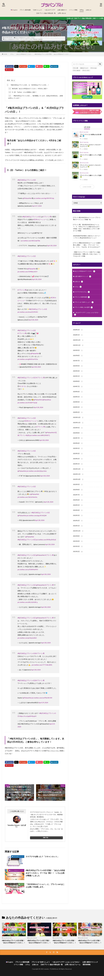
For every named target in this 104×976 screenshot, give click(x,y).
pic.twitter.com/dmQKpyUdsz (37, 471)
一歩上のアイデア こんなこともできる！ (86, 314)
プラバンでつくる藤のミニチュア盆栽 (90, 155)
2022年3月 (78, 515)
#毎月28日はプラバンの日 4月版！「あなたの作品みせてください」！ (53, 54)
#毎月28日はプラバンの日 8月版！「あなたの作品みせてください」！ (13, 942)
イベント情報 (73, 10)
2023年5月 (78, 448)
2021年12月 (78, 531)
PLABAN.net (54, 969)
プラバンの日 (28, 39)
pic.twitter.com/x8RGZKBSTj (40, 435)
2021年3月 (78, 546)
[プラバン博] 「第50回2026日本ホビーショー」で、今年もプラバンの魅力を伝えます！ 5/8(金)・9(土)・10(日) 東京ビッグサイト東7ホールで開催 (86, 228)
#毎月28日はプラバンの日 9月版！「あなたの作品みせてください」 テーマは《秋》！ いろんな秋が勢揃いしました (45, 873)
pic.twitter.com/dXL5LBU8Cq (27, 602)
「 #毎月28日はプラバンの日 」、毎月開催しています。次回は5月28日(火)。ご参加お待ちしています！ (35, 96)
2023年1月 (78, 464)
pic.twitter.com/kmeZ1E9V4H (28, 312)
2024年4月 (78, 402)
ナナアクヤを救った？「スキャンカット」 (42, 856)
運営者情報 (86, 964)
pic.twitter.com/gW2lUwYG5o (28, 359)
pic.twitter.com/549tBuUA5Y (27, 271)
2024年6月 (78, 392)
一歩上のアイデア (49, 10)
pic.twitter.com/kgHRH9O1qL (44, 198)
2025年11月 (78, 345)
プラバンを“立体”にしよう (84, 302)
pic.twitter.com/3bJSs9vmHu (27, 497)
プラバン (22, 39)
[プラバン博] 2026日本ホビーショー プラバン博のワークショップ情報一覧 (87, 218)
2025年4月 (78, 366)
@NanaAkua (46, 400)
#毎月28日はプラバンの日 (27, 180)
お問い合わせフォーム (72, 964)
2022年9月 (78, 485)
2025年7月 (78, 361)
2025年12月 (78, 340)
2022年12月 (78, 469)
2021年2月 (78, 552)
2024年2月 (78, 412)
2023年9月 (78, 428)
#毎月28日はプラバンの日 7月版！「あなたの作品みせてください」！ (39, 942)
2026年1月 (78, 335)
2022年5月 (78, 505)
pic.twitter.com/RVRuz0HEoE (46, 540)
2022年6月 (78, 500)
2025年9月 (78, 350)
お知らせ (88, 10)
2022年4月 (78, 510)
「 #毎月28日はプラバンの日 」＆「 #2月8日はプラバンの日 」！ (28, 85)
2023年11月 (78, 423)
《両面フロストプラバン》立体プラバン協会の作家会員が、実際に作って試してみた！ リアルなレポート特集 (87, 254)
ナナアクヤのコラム (82, 292)
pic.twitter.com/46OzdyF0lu (30, 241)
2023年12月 (78, 417)
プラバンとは (93, 68)
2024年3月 (78, 407)
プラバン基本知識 (25, 10)
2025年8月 (78, 356)
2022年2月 (78, 521)
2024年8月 (78, 381)
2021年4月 (78, 541)
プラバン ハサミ (85, 70)
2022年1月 (78, 526)
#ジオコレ (23, 386)
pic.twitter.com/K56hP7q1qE (27, 402)
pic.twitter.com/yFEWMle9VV (28, 569)
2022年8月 (78, 490)
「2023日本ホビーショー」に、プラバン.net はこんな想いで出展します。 (45, 885)
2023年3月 (78, 454)
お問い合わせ (62, 13)
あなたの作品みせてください (22, 37)
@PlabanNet (27, 198)
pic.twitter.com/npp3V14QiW (37, 515)
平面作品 (35, 39)
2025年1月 (78, 376)
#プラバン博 (47, 217)
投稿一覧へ (46, 837)
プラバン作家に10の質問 (84, 307)
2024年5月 (78, 397)
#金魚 (28, 435)
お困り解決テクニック (18, 856)
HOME (5, 54)
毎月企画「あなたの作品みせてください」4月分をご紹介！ (28, 88)
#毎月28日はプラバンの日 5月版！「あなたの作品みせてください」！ (89, 942)
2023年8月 (78, 433)
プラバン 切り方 (76, 70)
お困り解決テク (62, 10)
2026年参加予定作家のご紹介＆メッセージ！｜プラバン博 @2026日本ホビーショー (87, 237)
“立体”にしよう (37, 10)
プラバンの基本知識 (82, 297)
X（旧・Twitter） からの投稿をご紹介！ (22, 92)
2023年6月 (78, 443)
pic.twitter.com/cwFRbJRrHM (42, 698)
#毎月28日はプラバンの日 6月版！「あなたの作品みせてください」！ (64, 942)
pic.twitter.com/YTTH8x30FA (42, 665)
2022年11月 (78, 474)
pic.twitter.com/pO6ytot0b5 (27, 638)
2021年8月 (78, 536)
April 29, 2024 (43, 702)
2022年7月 (78, 495)
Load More (87, 187)
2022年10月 (78, 479)
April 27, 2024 (37, 206)
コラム (82, 10)
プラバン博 (75, 68)
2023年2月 (78, 459)
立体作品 (40, 39)
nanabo (46, 969)
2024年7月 (78, 387)
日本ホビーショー (84, 68)
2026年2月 (78, 330)
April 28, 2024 (52, 245)
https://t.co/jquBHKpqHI (27, 716)
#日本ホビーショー (39, 219)
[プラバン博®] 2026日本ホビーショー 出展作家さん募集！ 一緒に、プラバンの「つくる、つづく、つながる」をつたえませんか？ (86, 245)
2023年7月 (78, 438)
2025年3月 (78, 371)
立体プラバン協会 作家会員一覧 (46, 13)
